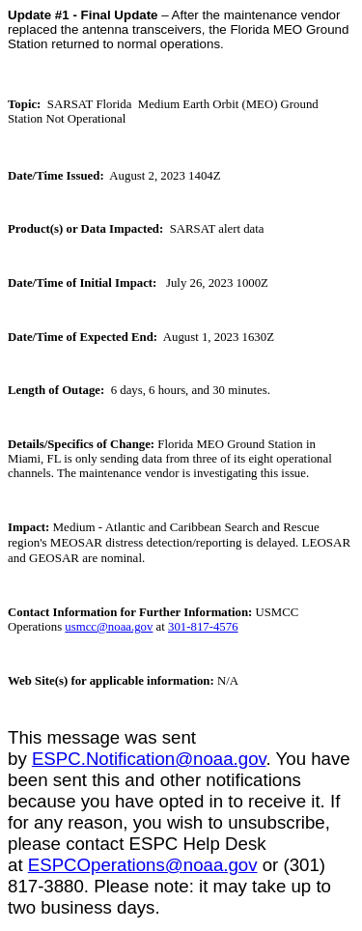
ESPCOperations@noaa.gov (143, 865)
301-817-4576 (203, 627)
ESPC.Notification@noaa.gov (149, 758)
